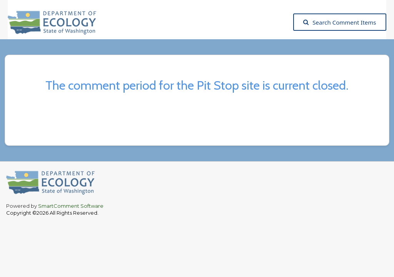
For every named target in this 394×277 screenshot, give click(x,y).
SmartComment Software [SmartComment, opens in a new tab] (71, 206)
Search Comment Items (339, 22)
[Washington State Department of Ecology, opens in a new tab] (56, 22)
